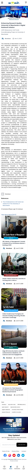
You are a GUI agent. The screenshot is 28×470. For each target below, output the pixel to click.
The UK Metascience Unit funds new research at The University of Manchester (13, 203)
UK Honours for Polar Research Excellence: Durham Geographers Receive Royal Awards (12, 390)
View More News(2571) (8, 215)
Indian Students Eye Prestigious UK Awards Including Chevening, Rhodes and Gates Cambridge (13, 315)
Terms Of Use (5, 451)
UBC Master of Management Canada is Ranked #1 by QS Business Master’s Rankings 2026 (13, 243)
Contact (24, 451)
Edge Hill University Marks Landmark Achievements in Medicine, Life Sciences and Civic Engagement (13, 352)
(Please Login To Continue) (15, 209)
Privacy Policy (15, 451)
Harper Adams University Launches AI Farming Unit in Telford (13, 279)
